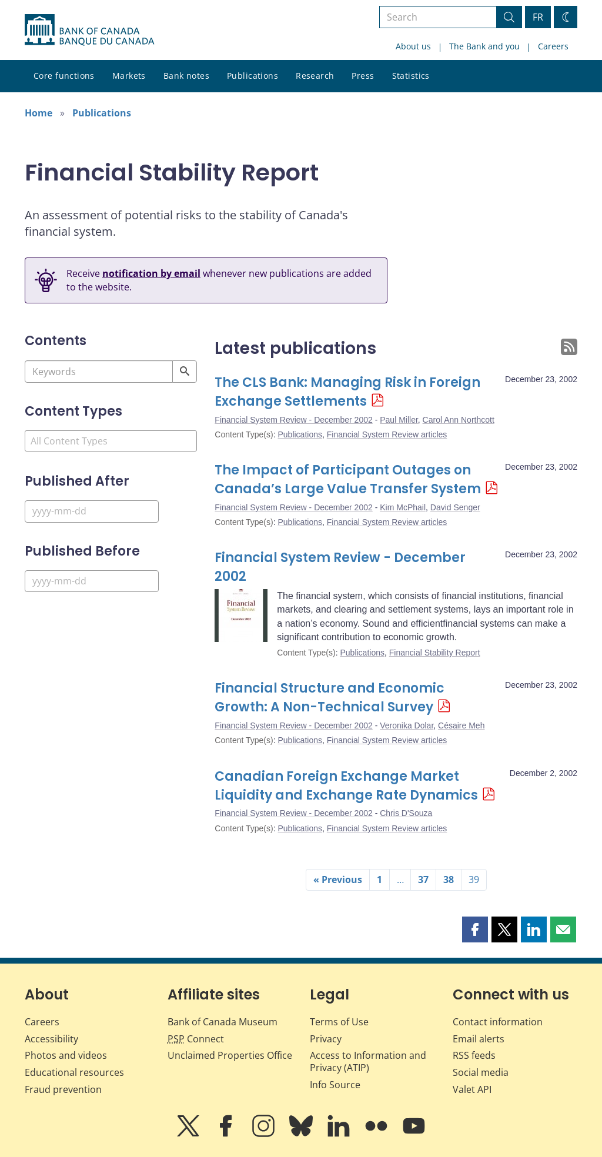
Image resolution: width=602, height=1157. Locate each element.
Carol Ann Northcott (458, 419)
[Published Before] (92, 581)
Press (363, 75)
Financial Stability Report (434, 652)
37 (423, 879)
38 (448, 879)
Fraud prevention (63, 1089)
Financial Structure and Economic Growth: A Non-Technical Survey (329, 697)
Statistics (411, 75)
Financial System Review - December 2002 (293, 419)
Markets (129, 75)
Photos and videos (66, 1055)
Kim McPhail (403, 507)
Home (38, 112)
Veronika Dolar (406, 725)
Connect (196, 1038)
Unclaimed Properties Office (230, 1055)
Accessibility (51, 1038)
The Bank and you (484, 46)
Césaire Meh (461, 725)
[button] (475, 929)
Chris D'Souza (406, 813)
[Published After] (92, 511)
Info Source (335, 1084)
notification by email (151, 273)
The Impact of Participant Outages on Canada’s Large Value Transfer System (348, 479)
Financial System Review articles (387, 434)
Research (315, 75)
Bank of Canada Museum (222, 1021)
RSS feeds (474, 1055)
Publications (252, 75)
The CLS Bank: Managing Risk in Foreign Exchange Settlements (347, 391)
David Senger (455, 507)
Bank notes (186, 75)
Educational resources (74, 1072)
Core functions (64, 75)
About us (413, 46)
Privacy (326, 1038)
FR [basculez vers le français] (538, 17)
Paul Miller (399, 419)
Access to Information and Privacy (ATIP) (368, 1061)
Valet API (472, 1089)
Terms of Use (339, 1021)
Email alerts (478, 1038)
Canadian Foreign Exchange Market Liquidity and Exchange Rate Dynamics (346, 785)
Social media (481, 1072)
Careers (553, 46)
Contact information (498, 1021)
